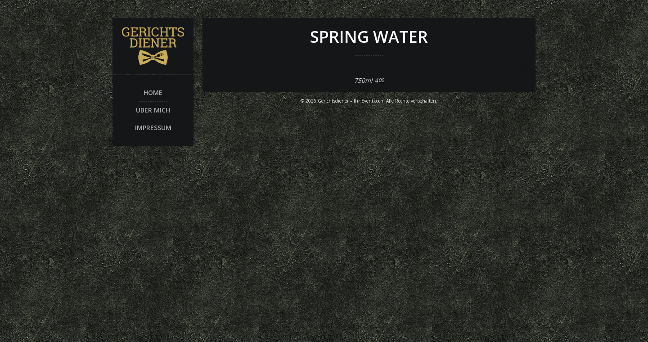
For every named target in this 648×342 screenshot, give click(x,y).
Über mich (153, 110)
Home (153, 92)
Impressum (153, 127)
